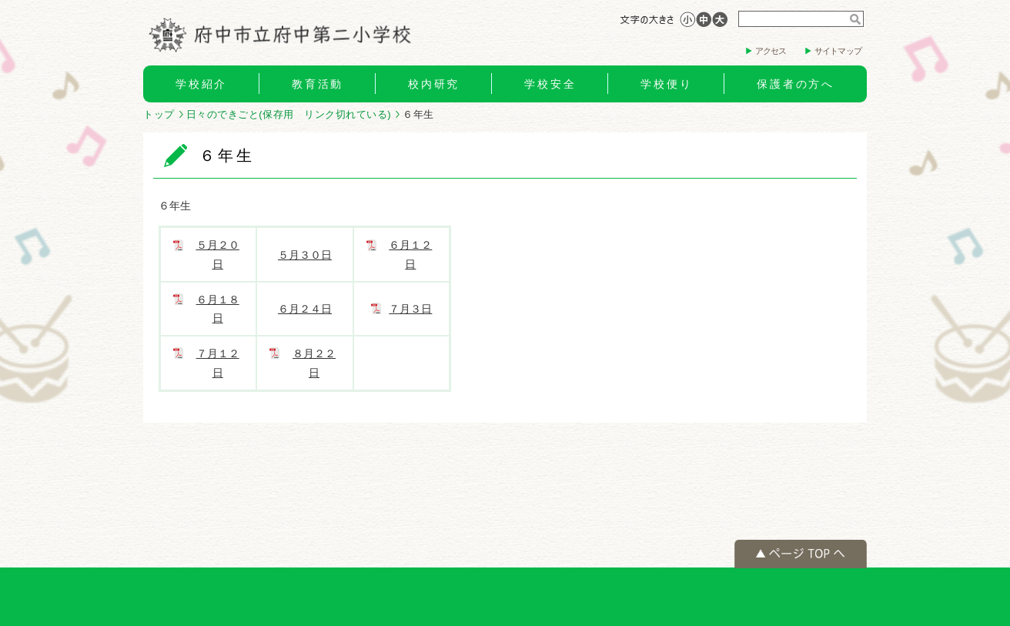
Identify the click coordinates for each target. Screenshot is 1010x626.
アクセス (771, 50)
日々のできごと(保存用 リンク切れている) (289, 114)
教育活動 (317, 84)
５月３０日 (305, 255)
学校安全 (550, 84)
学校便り (666, 84)
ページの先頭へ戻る (800, 554)
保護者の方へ (795, 84)
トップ (159, 114)
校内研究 (434, 84)
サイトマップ (837, 50)
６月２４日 (305, 309)
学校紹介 (201, 84)
